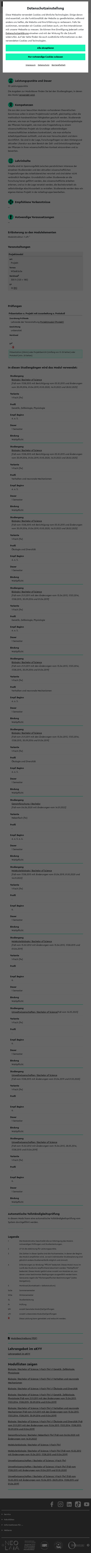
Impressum (31, 65)
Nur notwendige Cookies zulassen (45, 56)
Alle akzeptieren (45, 47)
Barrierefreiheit (58, 65)
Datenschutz (43, 65)
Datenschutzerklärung (17, 33)
